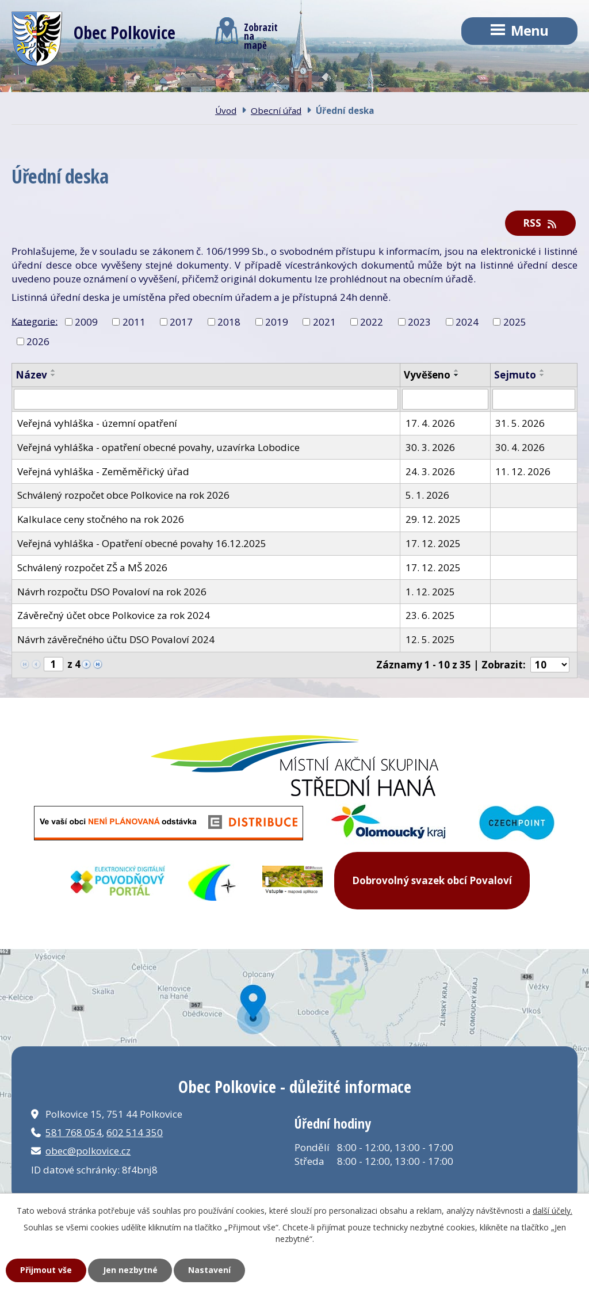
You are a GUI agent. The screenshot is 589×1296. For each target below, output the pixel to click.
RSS (541, 223)
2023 (419, 321)
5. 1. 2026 (427, 495)
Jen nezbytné (130, 1269)
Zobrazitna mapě (246, 33)
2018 (228, 321)
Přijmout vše (46, 1269)
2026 (37, 340)
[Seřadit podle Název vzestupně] (53, 370)
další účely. (552, 1210)
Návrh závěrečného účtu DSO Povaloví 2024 (116, 639)
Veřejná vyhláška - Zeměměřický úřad (103, 471)
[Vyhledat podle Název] (206, 399)
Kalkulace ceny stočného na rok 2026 (100, 519)
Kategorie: (35, 320)
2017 (181, 321)
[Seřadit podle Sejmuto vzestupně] (542, 370)
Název (31, 374)
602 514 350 (134, 1132)
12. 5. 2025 (430, 639)
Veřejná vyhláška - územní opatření (97, 423)
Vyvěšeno (427, 374)
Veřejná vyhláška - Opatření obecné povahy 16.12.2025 (141, 543)
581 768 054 (73, 1132)
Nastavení (209, 1269)
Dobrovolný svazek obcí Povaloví (432, 880)
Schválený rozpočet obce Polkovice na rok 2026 (123, 495)
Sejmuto (515, 374)
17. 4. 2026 (430, 423)
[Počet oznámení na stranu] (549, 664)
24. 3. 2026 (430, 471)
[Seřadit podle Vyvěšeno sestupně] (456, 375)
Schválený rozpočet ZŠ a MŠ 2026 (92, 567)
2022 (371, 321)
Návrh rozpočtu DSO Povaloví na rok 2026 (111, 591)
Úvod (225, 110)
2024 (467, 321)
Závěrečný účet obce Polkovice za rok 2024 (113, 615)
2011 (134, 321)
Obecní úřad (276, 110)
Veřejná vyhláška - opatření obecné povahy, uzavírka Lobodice (158, 447)
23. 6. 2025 (430, 615)
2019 (276, 321)
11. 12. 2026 (522, 471)
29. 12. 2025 (433, 519)
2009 (86, 321)
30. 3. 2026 (430, 447)
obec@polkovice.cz (88, 1150)
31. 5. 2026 (520, 423)
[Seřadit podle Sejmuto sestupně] (542, 375)
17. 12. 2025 (433, 543)
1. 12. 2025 (430, 591)
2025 (514, 321)
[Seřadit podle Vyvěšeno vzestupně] (456, 370)
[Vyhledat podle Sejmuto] (533, 399)
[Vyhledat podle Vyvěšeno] (445, 399)
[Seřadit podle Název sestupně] (53, 375)
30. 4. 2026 (520, 447)
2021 (324, 321)
